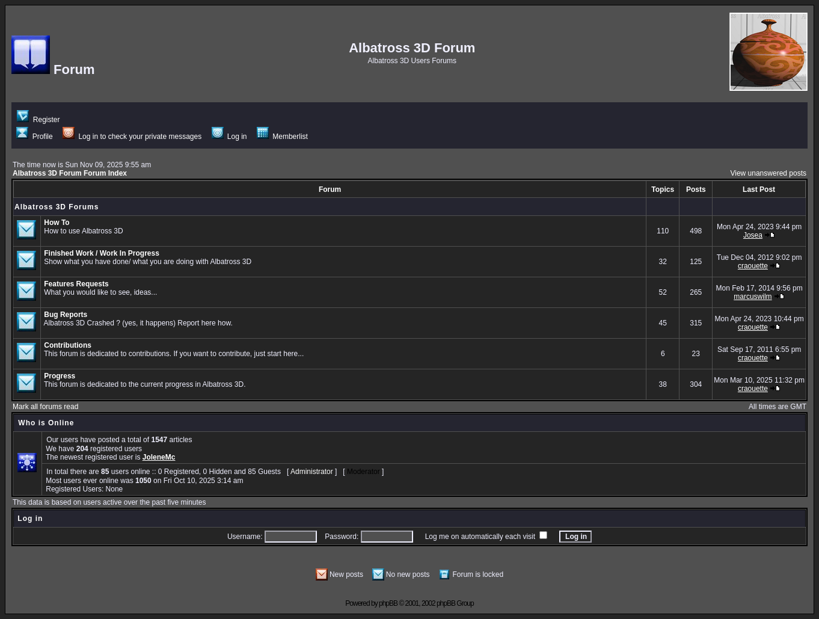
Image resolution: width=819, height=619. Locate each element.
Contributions (67, 345)
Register (38, 119)
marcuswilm (752, 296)
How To (56, 222)
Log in (229, 136)
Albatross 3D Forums (56, 207)
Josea (752, 235)
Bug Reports (65, 314)
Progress (59, 376)
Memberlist (282, 136)
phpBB (388, 603)
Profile (34, 136)
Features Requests (76, 284)
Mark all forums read (45, 406)
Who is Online (46, 423)
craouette (753, 266)
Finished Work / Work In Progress (101, 253)
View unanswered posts (768, 173)
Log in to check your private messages (132, 136)
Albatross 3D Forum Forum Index (70, 173)
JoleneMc (159, 457)
